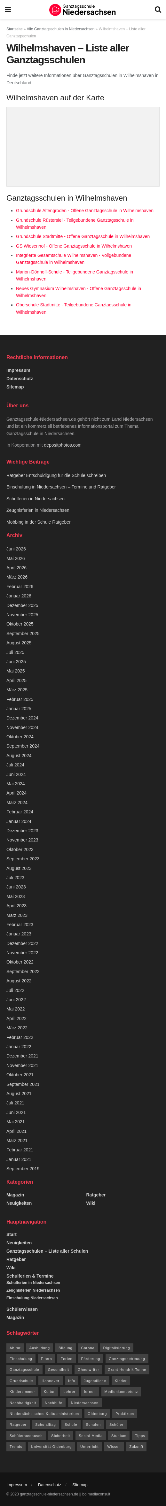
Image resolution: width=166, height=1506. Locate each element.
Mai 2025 (15, 670)
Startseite (14, 29)
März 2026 (17, 577)
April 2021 (16, 1131)
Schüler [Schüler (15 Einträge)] (116, 1424)
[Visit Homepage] (82, 9)
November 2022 (22, 952)
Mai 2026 (15, 558)
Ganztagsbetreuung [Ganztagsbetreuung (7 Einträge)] (127, 1359)
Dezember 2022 (22, 943)
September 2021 (23, 1084)
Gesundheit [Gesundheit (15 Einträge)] (58, 1370)
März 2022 (17, 1027)
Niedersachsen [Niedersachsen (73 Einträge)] (85, 1403)
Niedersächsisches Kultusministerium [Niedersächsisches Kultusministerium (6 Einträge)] (44, 1414)
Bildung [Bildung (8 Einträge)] (66, 1348)
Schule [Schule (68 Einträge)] (71, 1424)
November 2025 (22, 614)
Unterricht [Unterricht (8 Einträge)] (89, 1446)
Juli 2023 (15, 877)
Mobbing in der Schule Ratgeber (38, 522)
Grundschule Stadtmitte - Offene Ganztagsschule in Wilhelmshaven (83, 236)
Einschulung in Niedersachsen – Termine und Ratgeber (61, 486)
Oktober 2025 (20, 623)
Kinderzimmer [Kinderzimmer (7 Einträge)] (22, 1392)
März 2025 (17, 689)
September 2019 (23, 1168)
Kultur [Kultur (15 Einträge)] (49, 1392)
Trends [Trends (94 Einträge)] (16, 1446)
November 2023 (22, 839)
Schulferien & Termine (30, 1276)
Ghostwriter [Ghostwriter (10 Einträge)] (88, 1370)
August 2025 (19, 642)
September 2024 (23, 746)
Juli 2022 (15, 990)
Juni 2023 (16, 886)
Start (11, 1234)
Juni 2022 (16, 999)
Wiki (91, 1203)
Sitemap (15, 386)
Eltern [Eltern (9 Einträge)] (46, 1359)
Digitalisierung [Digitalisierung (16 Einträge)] (116, 1348)
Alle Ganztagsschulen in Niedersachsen (60, 29)
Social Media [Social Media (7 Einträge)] (91, 1436)
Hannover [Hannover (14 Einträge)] (50, 1381)
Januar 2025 (18, 708)
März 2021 (17, 1140)
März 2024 (17, 802)
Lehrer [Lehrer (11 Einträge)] (69, 1392)
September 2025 (23, 633)
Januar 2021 (18, 1159)
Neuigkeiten (19, 1203)
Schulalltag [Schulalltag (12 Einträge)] (45, 1424)
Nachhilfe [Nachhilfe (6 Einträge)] (53, 1403)
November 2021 (22, 1065)
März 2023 (17, 915)
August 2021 (19, 1093)
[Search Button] (158, 9)
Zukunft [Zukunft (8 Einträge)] (137, 1446)
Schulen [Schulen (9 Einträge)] (93, 1424)
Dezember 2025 (22, 605)
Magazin (15, 1194)
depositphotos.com (63, 445)
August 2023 (19, 868)
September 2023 (23, 858)
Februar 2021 (19, 1149)
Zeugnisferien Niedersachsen (33, 1290)
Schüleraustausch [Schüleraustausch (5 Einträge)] (26, 1436)
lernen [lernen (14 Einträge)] (90, 1392)
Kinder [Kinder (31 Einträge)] (121, 1381)
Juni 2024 (16, 774)
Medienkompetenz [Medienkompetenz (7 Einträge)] (121, 1392)
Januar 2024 (18, 821)
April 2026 (16, 567)
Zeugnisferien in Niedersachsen (37, 510)
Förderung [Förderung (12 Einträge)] (90, 1359)
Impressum (18, 370)
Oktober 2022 (20, 961)
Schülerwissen (22, 1309)
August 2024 (19, 755)
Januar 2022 (18, 1046)
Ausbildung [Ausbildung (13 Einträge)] (39, 1348)
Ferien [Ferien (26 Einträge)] (66, 1359)
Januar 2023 (18, 933)
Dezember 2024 (22, 717)
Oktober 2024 (20, 736)
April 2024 (16, 792)
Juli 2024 (15, 764)
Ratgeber (96, 1194)
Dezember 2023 (22, 830)
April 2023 (16, 905)
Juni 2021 (16, 1112)
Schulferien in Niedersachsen (35, 498)
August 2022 (19, 980)
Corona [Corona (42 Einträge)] (88, 1348)
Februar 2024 (19, 811)
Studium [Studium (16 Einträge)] (118, 1436)
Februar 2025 (19, 699)
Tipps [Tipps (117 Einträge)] (140, 1436)
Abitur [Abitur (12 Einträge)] (15, 1348)
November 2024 (22, 727)
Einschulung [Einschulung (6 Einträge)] (21, 1359)
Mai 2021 (15, 1121)
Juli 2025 (15, 652)
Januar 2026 (18, 595)
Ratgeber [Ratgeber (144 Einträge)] (18, 1424)
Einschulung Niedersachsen (32, 1298)
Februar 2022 (19, 1037)
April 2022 (16, 1018)
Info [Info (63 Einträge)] (71, 1381)
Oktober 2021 (20, 1074)
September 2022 (23, 971)
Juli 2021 (15, 1102)
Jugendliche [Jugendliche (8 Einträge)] (95, 1381)
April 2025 (16, 680)
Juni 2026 (16, 548)
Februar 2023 (19, 924)
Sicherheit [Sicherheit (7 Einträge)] (60, 1436)
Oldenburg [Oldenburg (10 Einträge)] (97, 1414)
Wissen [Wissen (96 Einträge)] (114, 1446)
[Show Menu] (8, 9)
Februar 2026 (19, 586)
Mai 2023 (15, 896)
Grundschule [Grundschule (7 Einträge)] (21, 1381)
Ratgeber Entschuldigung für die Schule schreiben (56, 475)
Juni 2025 (16, 661)
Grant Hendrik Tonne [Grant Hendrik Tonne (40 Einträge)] (127, 1370)
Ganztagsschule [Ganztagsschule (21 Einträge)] (24, 1370)
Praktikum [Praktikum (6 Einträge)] (124, 1414)
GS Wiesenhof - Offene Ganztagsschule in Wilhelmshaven (74, 246)
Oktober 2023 (20, 849)
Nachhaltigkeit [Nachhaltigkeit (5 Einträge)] (23, 1403)
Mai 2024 (15, 783)
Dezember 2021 (22, 1055)
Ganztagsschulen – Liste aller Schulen (47, 1251)
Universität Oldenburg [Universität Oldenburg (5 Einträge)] (51, 1446)
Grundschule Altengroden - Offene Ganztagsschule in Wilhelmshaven (85, 210)
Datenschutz (19, 378)
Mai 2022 (15, 1008)
